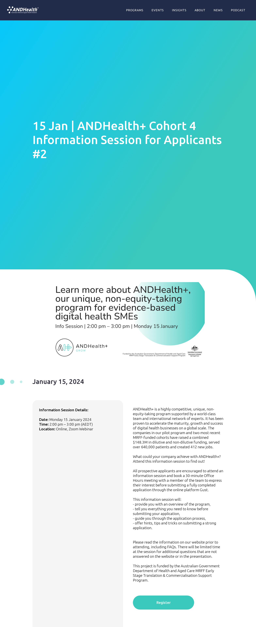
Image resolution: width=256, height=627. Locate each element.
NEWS (218, 10)
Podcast (238, 10)
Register (163, 602)
